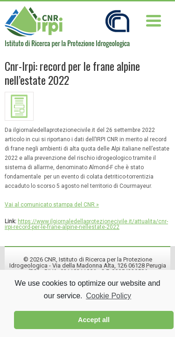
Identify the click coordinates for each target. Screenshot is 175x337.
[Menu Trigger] (153, 20)
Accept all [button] (94, 319)
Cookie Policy (108, 296)
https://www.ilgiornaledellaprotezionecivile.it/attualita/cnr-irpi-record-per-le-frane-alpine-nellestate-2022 (86, 224)
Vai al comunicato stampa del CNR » (52, 204)
